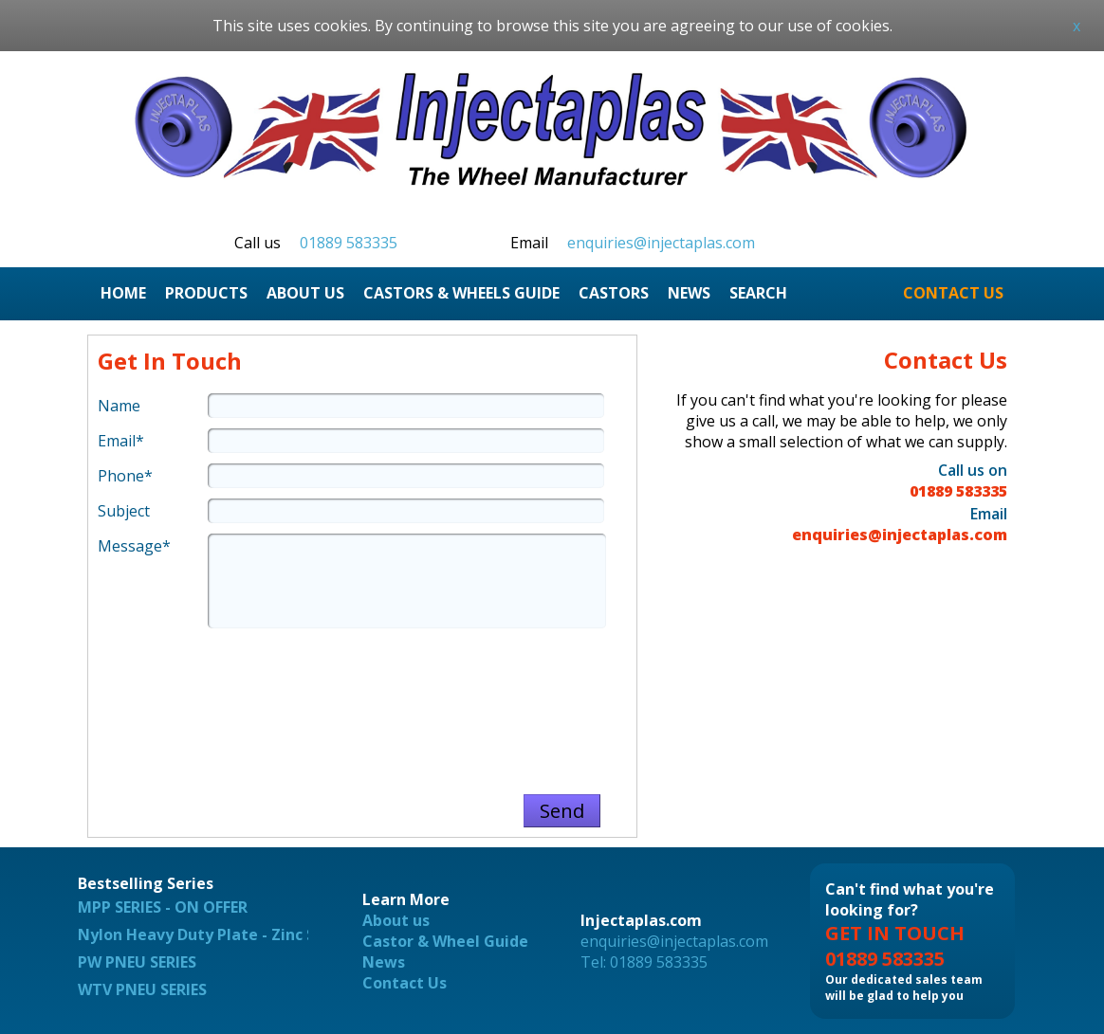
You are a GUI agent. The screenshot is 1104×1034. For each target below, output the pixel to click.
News (383, 962)
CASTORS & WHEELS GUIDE (461, 292)
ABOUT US (305, 292)
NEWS (689, 292)
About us (396, 920)
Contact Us (404, 982)
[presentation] (362, 702)
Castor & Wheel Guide (445, 941)
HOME (123, 292)
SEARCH (758, 292)
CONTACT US (953, 292)
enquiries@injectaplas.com (661, 242)
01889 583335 (348, 242)
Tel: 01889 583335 (644, 962)
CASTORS (614, 292)
